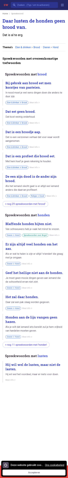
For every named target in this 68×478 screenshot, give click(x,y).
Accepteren (37, 473)
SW (6, 5)
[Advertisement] (34, 423)
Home (5, 13)
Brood (36, 47)
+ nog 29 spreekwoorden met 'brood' (25, 203)
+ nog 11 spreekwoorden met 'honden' (26, 344)
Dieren (46, 47)
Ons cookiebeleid (54, 465)
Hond (55, 47)
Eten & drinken (23, 47)
